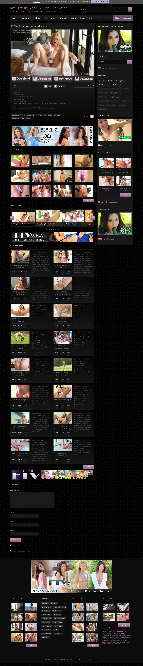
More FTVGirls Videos (108, 145)
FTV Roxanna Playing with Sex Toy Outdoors (20, 161)
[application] (52, 52)
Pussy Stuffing (125, 101)
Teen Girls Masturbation (109, 202)
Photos (73, 18)
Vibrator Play (122, 105)
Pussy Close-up (113, 97)
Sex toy (117, 640)
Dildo (120, 638)
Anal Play (110, 81)
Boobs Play (111, 634)
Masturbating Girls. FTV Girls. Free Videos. (38, 8)
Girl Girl (108, 636)
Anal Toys (124, 641)
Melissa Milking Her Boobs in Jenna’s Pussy (84, 176)
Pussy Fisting (114, 101)
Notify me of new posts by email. (21, 554)
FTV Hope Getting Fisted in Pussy (63, 191)
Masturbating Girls (107, 239)
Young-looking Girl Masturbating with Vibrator (23, 218)
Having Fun (105, 643)
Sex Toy (101, 105)
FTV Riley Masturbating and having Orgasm (20, 176)
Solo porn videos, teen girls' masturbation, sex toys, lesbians (35, 11)
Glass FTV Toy (124, 643)
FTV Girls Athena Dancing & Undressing (63, 161)
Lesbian (118, 643)
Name (12, 515)
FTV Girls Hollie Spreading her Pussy (41, 191)
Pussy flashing (114, 638)
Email (12, 524)
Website (12, 533)
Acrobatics (102, 81)
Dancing (104, 644)
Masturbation (124, 89)
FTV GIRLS (37, 2)
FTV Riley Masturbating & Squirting (41, 161)
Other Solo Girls (103, 93)
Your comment (15, 490)
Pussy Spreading (106, 646)
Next (93, 218)
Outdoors (105, 634)
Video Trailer (102, 109)
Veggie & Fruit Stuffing (115, 641)
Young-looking (110, 640)
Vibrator (113, 645)
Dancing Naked (120, 81)
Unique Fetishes (111, 105)
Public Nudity (102, 97)
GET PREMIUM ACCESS (100, 2)
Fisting (118, 646)
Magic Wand (126, 644)
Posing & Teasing (116, 93)
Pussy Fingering (103, 101)
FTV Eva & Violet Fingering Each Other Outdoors (41, 176)
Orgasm (108, 641)
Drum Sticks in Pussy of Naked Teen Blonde (63, 176)
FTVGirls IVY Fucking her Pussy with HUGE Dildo (84, 191)
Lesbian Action (114, 89)
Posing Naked (119, 644)
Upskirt (108, 644)
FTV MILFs (63, 18)
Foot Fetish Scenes (104, 85)
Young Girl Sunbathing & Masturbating (72, 218)
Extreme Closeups (118, 636)
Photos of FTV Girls (107, 68)
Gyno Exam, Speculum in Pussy (20, 191)
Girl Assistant (116, 85)
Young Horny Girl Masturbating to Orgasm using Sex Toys (48, 218)
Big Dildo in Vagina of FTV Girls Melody (84, 161)
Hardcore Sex (103, 89)
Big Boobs (114, 646)
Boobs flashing (112, 643)
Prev (12, 218)
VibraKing (124, 638)
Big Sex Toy (123, 640)
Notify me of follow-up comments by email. (24, 548)
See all (88, 200)
